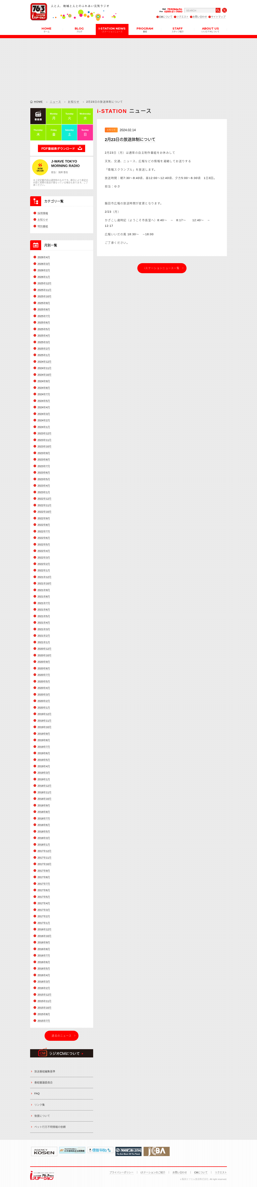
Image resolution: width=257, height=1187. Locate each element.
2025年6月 (44, 322)
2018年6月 (44, 825)
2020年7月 (44, 674)
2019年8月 (44, 740)
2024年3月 (44, 413)
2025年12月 (44, 283)
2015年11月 (44, 1001)
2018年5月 (44, 831)
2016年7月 (44, 955)
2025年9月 (44, 303)
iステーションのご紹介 (153, 1172)
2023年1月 (44, 492)
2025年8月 (44, 309)
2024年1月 (44, 426)
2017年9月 (44, 870)
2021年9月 (44, 590)
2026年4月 (44, 257)
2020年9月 (44, 662)
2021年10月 (44, 583)
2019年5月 (44, 759)
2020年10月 (44, 655)
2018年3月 (44, 838)
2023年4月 (44, 485)
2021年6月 (44, 609)
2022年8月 (44, 524)
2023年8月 (44, 459)
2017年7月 (44, 883)
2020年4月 (44, 687)
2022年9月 (44, 518)
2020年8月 (44, 668)
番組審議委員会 (43, 1082)
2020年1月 (44, 707)
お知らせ (73, 101)
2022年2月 (44, 563)
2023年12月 (44, 433)
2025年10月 (44, 296)
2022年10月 (44, 511)
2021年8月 (44, 596)
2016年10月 (44, 936)
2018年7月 (44, 818)
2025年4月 (44, 335)
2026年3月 (44, 263)
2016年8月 (44, 949)
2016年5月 (44, 968)
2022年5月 (44, 544)
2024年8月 (44, 387)
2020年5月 (44, 681)
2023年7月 (44, 466)
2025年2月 (44, 348)
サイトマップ (218, 16)
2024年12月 (44, 361)
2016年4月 (44, 975)
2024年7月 (44, 394)
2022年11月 (44, 505)
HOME (46, 30)
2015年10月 (44, 1007)
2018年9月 (44, 805)
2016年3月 (44, 981)
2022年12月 (44, 498)
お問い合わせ (200, 16)
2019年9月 (44, 733)
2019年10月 (44, 727)
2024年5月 (44, 400)
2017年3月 (44, 909)
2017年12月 (44, 851)
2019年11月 (44, 720)
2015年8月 (44, 1014)
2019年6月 (44, 753)
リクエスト (182, 16)
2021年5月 (44, 616)
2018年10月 (44, 799)
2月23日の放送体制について (130, 139)
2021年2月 (44, 635)
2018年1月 (44, 844)
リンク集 (39, 1104)
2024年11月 (44, 368)
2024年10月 (44, 374)
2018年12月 (44, 785)
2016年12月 (44, 929)
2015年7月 (44, 1020)
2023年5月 (44, 479)
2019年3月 (44, 772)
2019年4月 (44, 766)
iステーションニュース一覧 (161, 268)
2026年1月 (44, 276)
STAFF (178, 30)
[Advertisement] (128, 66)
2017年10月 (44, 864)
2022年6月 (44, 537)
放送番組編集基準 (44, 1071)
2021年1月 (44, 642)
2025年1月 (44, 355)
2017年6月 (44, 890)
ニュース (55, 101)
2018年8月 (44, 812)
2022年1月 (44, 570)
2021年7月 (44, 603)
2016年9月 (44, 942)
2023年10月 (44, 446)
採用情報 (43, 213)
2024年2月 (44, 420)
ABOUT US (210, 30)
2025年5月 (44, 329)
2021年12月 (44, 577)
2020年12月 (44, 648)
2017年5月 (44, 896)
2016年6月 (44, 962)
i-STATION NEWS (112, 30)
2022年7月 (44, 531)
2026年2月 (44, 270)
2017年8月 (44, 877)
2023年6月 (44, 472)
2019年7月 (44, 746)
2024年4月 (44, 407)
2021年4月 (44, 622)
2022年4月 (44, 550)
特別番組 (43, 226)
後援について (42, 1115)
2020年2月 (44, 700)
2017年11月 (44, 857)
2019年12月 (44, 714)
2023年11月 (44, 440)
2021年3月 (44, 629)
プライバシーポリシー (121, 1172)
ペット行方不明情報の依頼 (50, 1127)
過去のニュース (61, 1036)
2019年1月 (44, 779)
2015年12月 (44, 994)
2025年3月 (44, 342)
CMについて (165, 16)
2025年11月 (44, 289)
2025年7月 (44, 316)
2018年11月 (44, 792)
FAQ (37, 1093)
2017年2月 (44, 916)
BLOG (79, 30)
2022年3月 (44, 557)
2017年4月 (44, 903)
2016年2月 (44, 988)
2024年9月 (44, 381)
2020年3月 (44, 694)
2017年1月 (44, 922)
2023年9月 (44, 453)
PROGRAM (145, 30)
